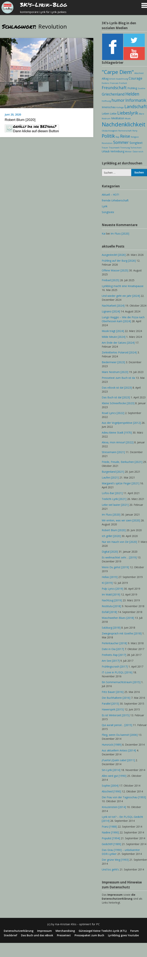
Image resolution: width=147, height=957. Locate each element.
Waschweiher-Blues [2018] (118, 618)
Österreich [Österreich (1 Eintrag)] (138, 151)
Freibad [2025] (110, 280)
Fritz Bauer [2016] (113, 692)
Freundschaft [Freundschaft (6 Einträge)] (114, 87)
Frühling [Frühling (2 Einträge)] (132, 88)
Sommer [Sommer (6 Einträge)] (121, 142)
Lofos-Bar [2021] (112, 493)
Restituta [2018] (111, 606)
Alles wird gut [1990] (114, 776)
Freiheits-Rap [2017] (114, 655)
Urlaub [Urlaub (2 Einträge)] (106, 151)
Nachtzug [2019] (112, 600)
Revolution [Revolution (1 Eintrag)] (107, 143)
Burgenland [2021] (113, 471)
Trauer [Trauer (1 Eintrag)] (105, 147)
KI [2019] (107, 583)
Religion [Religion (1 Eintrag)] (135, 137)
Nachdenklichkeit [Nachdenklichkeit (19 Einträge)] (123, 124)
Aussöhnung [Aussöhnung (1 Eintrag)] (122, 78)
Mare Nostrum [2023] (115, 372)
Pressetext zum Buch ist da (118, 378)
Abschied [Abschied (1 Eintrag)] (138, 73)
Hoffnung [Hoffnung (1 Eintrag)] (106, 101)
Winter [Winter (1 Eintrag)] (128, 151)
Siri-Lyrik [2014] (111, 770)
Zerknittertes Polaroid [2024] (119, 352)
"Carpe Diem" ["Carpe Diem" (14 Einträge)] (118, 71)
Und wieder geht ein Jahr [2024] (121, 296)
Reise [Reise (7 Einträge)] (125, 136)
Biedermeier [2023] (113, 362)
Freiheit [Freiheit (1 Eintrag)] (123, 83)
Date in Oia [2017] (113, 649)
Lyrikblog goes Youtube (123, 935)
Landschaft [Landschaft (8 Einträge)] (135, 106)
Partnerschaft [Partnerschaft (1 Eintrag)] (125, 130)
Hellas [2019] (110, 577)
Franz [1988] (109, 826)
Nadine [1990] (110, 832)
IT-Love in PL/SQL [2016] (117, 672)
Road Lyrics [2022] (113, 413)
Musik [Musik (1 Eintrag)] (128, 118)
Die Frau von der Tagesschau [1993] (124, 797)
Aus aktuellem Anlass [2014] (119, 750)
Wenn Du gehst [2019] (115, 567)
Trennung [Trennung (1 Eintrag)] (125, 147)
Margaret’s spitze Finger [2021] (120, 483)
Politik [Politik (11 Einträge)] (108, 136)
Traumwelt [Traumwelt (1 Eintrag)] (114, 147)
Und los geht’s (110, 869)
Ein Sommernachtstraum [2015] (121, 682)
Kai (104, 233)
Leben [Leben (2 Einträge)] (105, 113)
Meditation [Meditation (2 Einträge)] (117, 118)
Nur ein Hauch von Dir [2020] (119, 542)
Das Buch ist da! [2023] (116, 397)
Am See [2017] (111, 660)
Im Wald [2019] (111, 594)
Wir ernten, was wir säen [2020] (121, 520)
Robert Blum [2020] (20, 120)
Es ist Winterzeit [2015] (116, 715)
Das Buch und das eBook (37, 935)
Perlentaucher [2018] (114, 643)
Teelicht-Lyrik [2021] (114, 499)
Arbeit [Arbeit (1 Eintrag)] (112, 78)
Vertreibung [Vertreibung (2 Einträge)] (117, 151)
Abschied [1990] (111, 791)
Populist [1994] (111, 838)
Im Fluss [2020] (120, 233)
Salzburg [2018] (111, 627)
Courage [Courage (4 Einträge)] (135, 78)
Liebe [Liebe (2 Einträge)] (113, 113)
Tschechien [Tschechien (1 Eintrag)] (136, 147)
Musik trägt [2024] (113, 331)
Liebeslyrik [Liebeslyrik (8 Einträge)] (127, 113)
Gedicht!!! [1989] (111, 844)
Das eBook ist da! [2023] (117, 387)
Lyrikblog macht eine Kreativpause (122, 286)
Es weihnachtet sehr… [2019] (119, 557)
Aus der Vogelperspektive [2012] (121, 423)
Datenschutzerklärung (18, 931)
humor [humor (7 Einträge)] (118, 100)
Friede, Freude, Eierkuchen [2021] (122, 462)
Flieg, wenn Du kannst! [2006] (120, 735)
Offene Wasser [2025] (115, 270)
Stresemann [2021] (113, 452)
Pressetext (64, 935)
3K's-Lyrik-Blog (43, 5)
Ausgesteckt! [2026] (114, 255)
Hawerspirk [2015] (113, 709)
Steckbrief (10, 935)
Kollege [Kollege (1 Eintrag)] (120, 107)
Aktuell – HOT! (110, 194)
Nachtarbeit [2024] (113, 305)
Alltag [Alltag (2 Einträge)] (105, 78)
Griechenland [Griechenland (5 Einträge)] (113, 94)
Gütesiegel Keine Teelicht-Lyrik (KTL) (103, 931)
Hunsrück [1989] (111, 744)
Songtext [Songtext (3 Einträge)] (136, 143)
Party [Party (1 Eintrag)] (134, 130)
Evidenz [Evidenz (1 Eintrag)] (105, 83)
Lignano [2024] (111, 311)
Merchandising (65, 931)
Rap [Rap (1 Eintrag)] (117, 137)
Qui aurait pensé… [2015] (117, 725)
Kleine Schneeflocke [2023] (118, 403)
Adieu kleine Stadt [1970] (117, 432)
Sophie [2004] (110, 785)
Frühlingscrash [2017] (115, 666)
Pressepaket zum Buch (89, 935)
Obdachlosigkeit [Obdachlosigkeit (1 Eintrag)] (110, 130)
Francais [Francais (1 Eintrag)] (114, 83)
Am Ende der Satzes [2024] (118, 342)
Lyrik (104, 206)
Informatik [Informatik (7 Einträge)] (135, 100)
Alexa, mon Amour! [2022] (117, 442)
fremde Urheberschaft (115, 200)
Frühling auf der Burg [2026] (119, 260)
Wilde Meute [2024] (113, 337)
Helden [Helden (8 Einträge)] (132, 94)
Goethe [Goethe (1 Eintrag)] (141, 88)
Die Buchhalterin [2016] (116, 698)
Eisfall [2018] (109, 612)
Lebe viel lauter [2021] (115, 505)
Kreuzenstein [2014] (114, 807)
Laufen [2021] (110, 477)
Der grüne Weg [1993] (115, 859)
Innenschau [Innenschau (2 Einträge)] (109, 107)
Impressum (44, 931)
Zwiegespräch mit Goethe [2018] (122, 633)
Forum (134, 931)
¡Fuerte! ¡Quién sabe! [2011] (118, 760)
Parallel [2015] (110, 703)
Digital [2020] (110, 551)
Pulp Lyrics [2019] (112, 588)
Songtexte (108, 212)
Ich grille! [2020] (111, 536)
